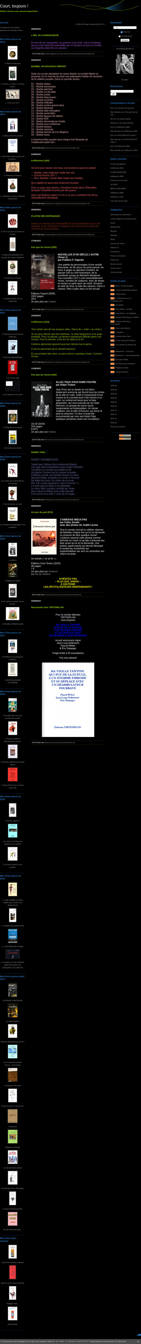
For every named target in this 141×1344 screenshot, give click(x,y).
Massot (113, 123)
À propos (124, 80)
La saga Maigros (12, 1021)
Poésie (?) (114, 247)
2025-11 (113, 414)
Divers (112, 223)
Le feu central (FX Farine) (125, 340)
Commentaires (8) (88, 234)
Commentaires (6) (73, 148)
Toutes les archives (117, 427)
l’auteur (52, 301)
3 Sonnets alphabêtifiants (12, 357)
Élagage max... (12, 1303)
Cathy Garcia (120, 294)
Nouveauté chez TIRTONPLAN (47, 607)
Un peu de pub (116, 272)
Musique (113, 235)
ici (43, 558)
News (112, 239)
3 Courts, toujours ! (12, 821)
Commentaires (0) (77, 440)
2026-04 (113, 394)
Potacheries (115, 252)
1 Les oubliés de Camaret (13, 394)
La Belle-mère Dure (123, 336)
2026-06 (113, 385)
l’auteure (53, 571)
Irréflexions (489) (116, 176)
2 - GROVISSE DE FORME (12, 946)
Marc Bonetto (115, 112)
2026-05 (113, 390)
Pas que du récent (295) (44, 247)
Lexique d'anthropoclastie (13, 1209)
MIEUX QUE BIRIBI (118, 188)
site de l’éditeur (42, 574)
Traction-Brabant (121, 372)
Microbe (113, 231)
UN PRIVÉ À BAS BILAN (12, 1000)
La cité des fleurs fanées (12, 1168)
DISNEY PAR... (39, 452)
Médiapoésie (115, 227)
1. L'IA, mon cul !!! (13, 103)
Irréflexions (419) (40, 322)
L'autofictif (119, 332)
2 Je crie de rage (12, 378)
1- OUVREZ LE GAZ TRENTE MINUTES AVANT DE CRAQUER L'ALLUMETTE (12, 965)
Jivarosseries (13, 1324)
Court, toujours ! (14, 6)
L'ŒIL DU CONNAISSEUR (45, 35)
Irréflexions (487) (116, 197)
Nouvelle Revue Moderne (125, 364)
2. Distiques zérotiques (13, 175)
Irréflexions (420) (40, 160)
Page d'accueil (89, 24)
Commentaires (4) (83, 203)
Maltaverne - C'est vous (124, 351)
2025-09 (113, 423)
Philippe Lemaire (122, 368)
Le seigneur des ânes (12, 1085)
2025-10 (113, 418)
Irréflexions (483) (123, 146)
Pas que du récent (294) (44, 374)
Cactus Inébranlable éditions (126, 290)
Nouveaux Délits (121, 359)
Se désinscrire (125, 36)
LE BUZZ (114, 184)
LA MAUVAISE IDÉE (118, 172)
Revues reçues (116, 264)
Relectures (114, 260)
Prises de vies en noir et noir (13, 1106)
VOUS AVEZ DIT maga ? (126, 135)
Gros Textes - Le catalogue (125, 313)
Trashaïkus (12, 1126)
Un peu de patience (118, 164)
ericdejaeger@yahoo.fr (125, 49)
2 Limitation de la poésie (12, 427)
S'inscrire (125, 32)
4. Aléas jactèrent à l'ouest (13, 136)
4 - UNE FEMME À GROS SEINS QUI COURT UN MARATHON (13, 902)
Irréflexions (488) (116, 193)
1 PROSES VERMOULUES (12, 624)
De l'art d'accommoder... (12, 1229)
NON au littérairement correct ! (12, 1042)
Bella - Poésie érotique (124, 286)
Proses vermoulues (117, 256)
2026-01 (113, 406)
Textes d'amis (115, 268)
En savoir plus (120, 1341)
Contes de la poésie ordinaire (12, 1262)
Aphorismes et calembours (120, 214)
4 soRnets (13, 560)
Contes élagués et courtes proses (123, 219)
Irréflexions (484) (123, 127)
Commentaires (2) (83, 362)
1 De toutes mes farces (13, 448)
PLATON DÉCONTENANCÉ (45, 216)
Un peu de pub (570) (42, 512)
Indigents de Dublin (12, 1147)
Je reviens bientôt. (124, 119)
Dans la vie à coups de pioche (12, 1283)
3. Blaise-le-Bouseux (13, 63)
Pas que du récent (117, 243)
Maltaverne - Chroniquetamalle (127, 355)
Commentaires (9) (88, 54)
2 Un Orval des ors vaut (12, 504)
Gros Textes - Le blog (123, 309)
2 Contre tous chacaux (12, 278)
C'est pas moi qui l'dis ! (125, 108)
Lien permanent (75, 54)
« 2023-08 (79, 24)
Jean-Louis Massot (122, 328)
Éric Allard (119, 305)
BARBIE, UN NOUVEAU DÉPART (48, 66)
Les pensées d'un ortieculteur (12, 1188)
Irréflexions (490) (116, 168)
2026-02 (113, 402)
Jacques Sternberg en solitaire (127, 317)
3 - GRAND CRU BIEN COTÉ (12, 926)
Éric (111, 108)
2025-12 (113, 410)
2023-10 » (101, 24)
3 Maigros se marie (12, 581)
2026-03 (113, 398)
